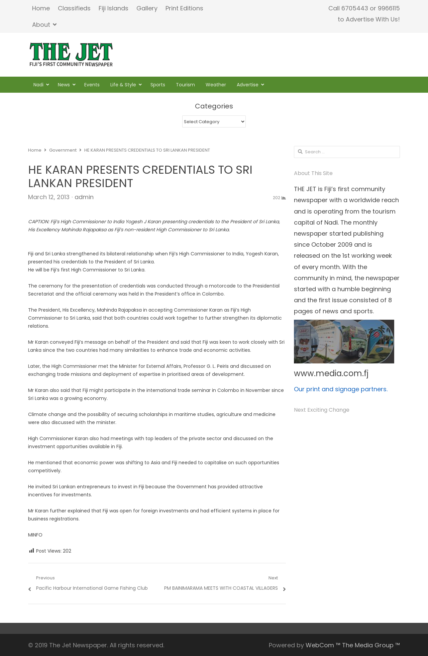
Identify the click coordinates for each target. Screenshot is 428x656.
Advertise (247, 84)
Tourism (185, 84)
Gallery (146, 8)
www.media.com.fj (331, 373)
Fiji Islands (113, 8)
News (64, 84)
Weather (216, 84)
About (41, 24)
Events (92, 84)
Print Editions (184, 8)
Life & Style (123, 84)
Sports (157, 84)
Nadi (38, 84)
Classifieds (74, 8)
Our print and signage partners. (341, 389)
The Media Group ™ (371, 645)
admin (84, 197)
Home (41, 8)
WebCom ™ (323, 645)
